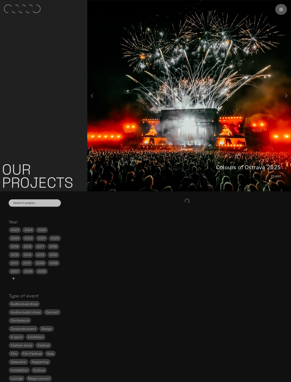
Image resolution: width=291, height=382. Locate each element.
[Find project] (34, 203)
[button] (92, 95)
